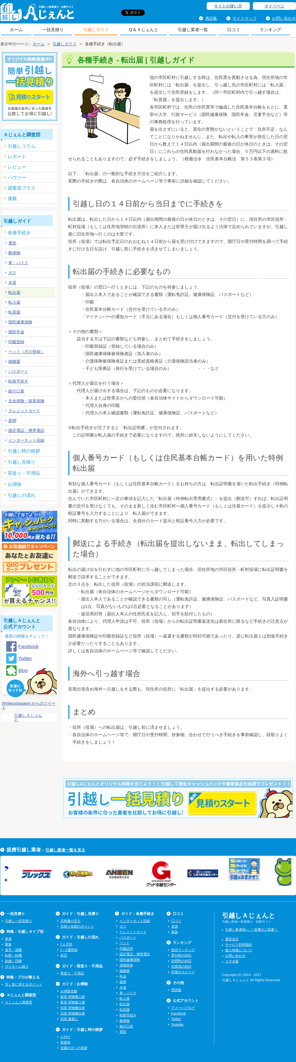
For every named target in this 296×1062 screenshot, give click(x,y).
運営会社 (232, 939)
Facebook (28, 646)
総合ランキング (183, 950)
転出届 (14, 292)
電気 (12, 243)
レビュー (17, 167)
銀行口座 (16, 391)
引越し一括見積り (18, 921)
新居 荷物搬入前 (72, 996)
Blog (23, 670)
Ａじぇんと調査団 (18, 1002)
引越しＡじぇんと (37, 14)
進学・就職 (13, 950)
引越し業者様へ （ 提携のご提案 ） (252, 929)
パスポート (18, 371)
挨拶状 (65, 1042)
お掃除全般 (68, 991)
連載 (12, 198)
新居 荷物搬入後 (72, 1002)
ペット (125, 943)
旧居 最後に (69, 1019)
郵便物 (14, 253)
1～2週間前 (69, 950)
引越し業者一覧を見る (65, 850)
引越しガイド (96, 29)
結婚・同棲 (13, 961)
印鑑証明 (126, 948)
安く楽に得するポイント (23, 984)
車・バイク (18, 262)
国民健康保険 (20, 322)
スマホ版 (232, 961)
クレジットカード (24, 410)
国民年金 (16, 332)
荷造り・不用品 (72, 973)
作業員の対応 (181, 966)
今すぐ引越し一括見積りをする (178, 808)
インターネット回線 (26, 440)
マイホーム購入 (17, 966)
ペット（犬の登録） (26, 351)
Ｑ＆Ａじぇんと (143, 29)
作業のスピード (183, 972)
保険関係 (126, 965)
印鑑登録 (16, 341)
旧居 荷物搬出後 (72, 1013)
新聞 (12, 420)
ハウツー (17, 177)
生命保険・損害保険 (26, 401)
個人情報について (238, 950)
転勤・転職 (13, 955)
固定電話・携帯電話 (26, 430)
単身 (8, 939)
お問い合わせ (284, 18)
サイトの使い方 (228, 6)
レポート (17, 156)
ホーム (16, 29)
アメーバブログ (183, 1008)
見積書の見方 (70, 921)
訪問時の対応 (181, 961)
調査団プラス (21, 188)
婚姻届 (14, 361)
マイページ (274, 6)
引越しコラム (21, 146)
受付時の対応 (181, 955)
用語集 (211, 18)
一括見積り (53, 29)
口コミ (233, 29)
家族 (8, 944)
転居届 (14, 312)
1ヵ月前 (66, 944)
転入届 (14, 302)
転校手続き (18, 381)
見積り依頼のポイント (77, 926)
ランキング (270, 29)
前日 (63, 955)
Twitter (25, 658)
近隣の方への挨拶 (73, 1048)
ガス (12, 272)
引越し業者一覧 (193, 29)
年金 (123, 976)
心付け (65, 1037)
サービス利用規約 (238, 944)
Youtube (177, 1024)
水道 (12, 282)
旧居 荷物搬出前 (72, 1008)
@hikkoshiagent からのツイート (28, 705)
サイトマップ (245, 18)
